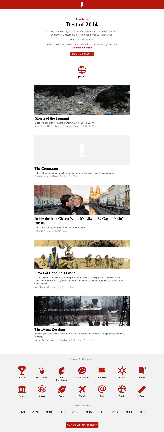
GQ (48, 231)
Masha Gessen (41, 340)
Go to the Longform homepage (82, 425)
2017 (75, 412)
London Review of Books (67, 126)
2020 (35, 412)
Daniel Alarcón (41, 176)
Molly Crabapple (42, 287)
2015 (102, 412)
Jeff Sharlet (39, 231)
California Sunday (58, 176)
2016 (89, 412)
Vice (54, 287)
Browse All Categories (82, 54)
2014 (115, 412)
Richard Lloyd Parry (43, 126)
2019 (49, 412)
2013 (128, 412)
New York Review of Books (63, 340)
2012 (142, 412)
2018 (62, 412)
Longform (82, 19)
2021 (22, 412)
